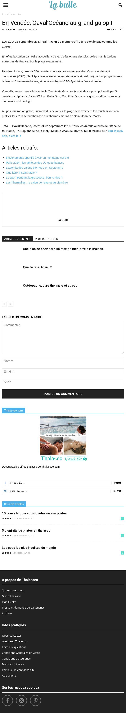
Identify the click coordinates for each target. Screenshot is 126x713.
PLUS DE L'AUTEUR (46, 238)
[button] (120, 5)
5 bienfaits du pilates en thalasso (26, 530)
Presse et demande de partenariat (23, 607)
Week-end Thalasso (14, 641)
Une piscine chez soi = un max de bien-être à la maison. (63, 249)
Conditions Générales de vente (21, 653)
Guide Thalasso (11, 596)
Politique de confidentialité (18, 670)
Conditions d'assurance (16, 658)
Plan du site (9, 602)
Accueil (6, 14)
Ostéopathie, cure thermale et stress (50, 285)
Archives (7, 613)
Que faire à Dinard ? (37, 267)
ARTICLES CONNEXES (17, 238)
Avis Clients (9, 675)
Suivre (117, 491)
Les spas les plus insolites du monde (29, 548)
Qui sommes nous (13, 590)
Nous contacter (11, 635)
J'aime (117, 483)
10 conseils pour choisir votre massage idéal (34, 513)
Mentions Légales (13, 664)
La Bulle (10, 29)
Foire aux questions (14, 647)
